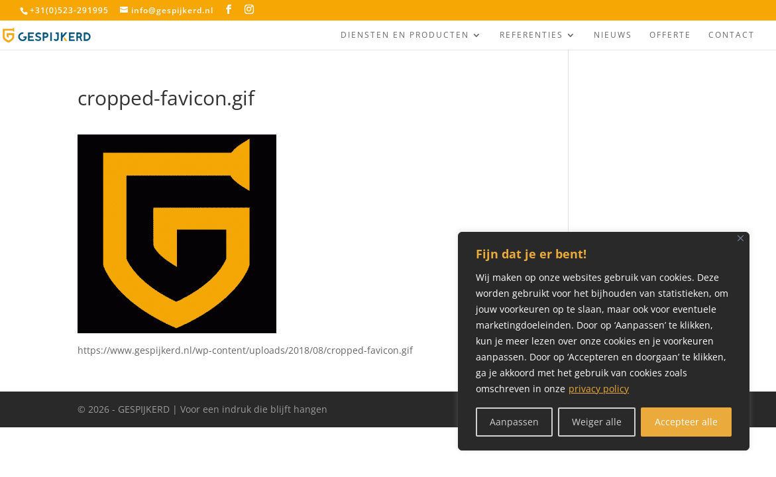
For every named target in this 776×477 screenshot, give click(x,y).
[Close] (741, 238)
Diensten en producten (405, 35)
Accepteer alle (686, 421)
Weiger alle (597, 421)
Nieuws (613, 35)
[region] (603, 341)
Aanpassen (514, 421)
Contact (731, 35)
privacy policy (599, 388)
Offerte (670, 35)
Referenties (531, 35)
